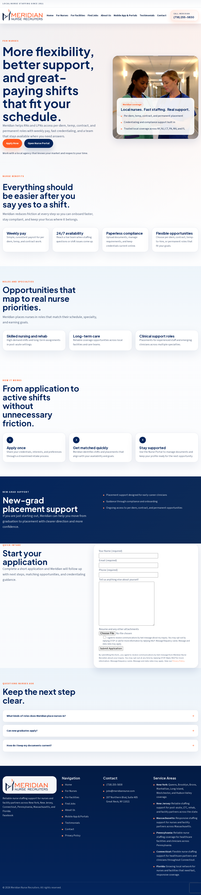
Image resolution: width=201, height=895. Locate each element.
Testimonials (147, 15)
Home (50, 15)
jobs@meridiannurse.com (120, 791)
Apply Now (12, 143)
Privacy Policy (178, 664)
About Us (106, 15)
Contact (161, 15)
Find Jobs (93, 15)
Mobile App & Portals (125, 15)
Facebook (8, 815)
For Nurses (62, 15)
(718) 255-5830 (114, 784)
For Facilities (78, 15)
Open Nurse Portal (39, 143)
